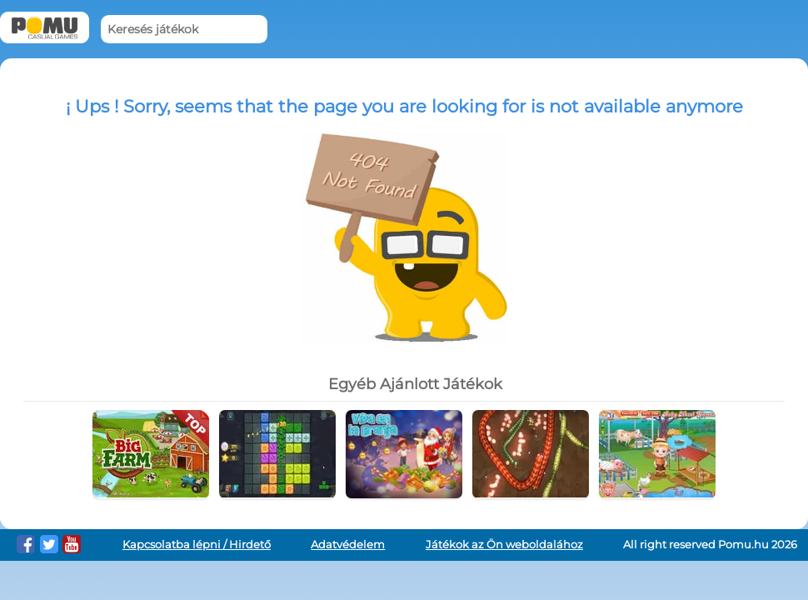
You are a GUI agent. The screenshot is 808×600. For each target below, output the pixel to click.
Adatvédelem (348, 544)
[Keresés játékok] (184, 29)
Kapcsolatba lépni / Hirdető (196, 544)
